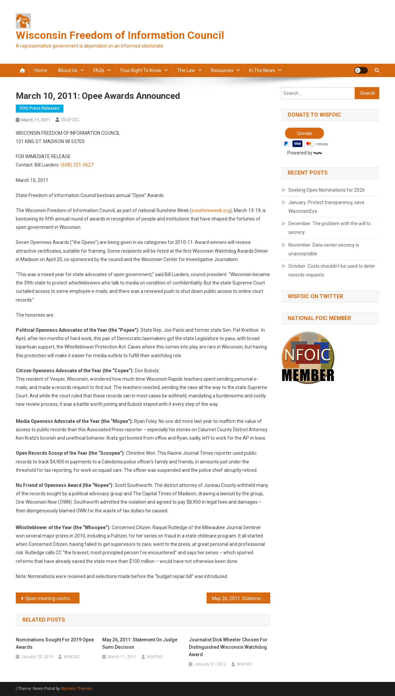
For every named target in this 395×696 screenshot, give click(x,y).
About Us (67, 70)
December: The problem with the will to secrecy (329, 228)
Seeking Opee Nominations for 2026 (326, 190)
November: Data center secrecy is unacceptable (323, 249)
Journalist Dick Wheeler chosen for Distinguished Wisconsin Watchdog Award (228, 647)
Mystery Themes (76, 688)
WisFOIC (70, 119)
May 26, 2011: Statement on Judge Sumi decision (241, 598)
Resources (222, 70)
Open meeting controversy (52, 598)
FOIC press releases (39, 108)
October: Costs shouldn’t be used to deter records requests (331, 270)
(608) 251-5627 (77, 165)
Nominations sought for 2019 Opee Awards (55, 643)
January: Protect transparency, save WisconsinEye (326, 207)
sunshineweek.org (210, 210)
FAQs (98, 70)
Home (41, 70)
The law (186, 70)
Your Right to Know (140, 70)
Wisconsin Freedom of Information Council (120, 35)
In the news (262, 70)
